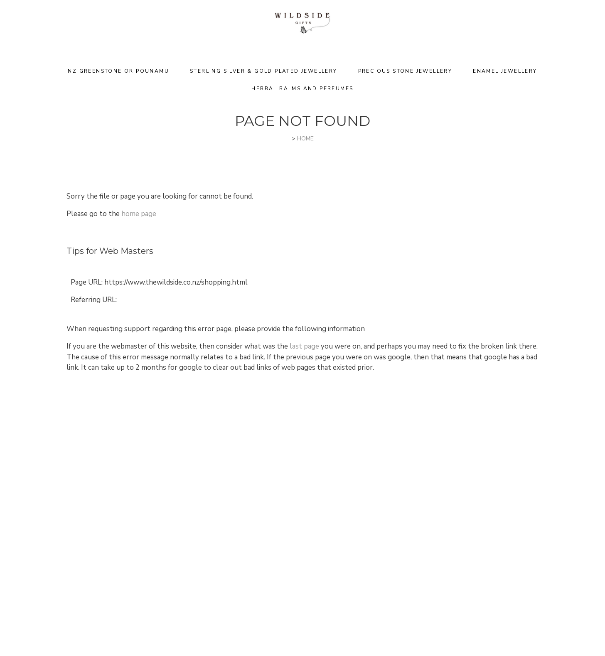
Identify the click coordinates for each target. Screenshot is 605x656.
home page (138, 214)
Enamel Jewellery (505, 71)
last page (304, 346)
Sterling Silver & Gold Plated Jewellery (263, 71)
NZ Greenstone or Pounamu (118, 71)
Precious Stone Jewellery (405, 71)
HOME (305, 139)
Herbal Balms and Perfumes (302, 88)
